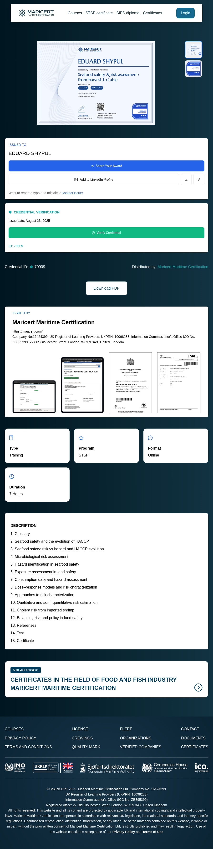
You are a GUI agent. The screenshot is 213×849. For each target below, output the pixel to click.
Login (185, 13)
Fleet (126, 729)
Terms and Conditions (28, 747)
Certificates (152, 13)
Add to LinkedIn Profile (93, 179)
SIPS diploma (127, 13)
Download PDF (106, 288)
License (80, 729)
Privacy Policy (20, 738)
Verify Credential (106, 233)
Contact (190, 729)
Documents (193, 738)
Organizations (135, 738)
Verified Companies (140, 747)
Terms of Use (152, 832)
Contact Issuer (72, 193)
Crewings (82, 738)
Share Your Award (106, 166)
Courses (75, 13)
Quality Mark (86, 747)
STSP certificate (99, 13)
